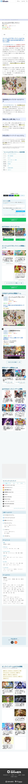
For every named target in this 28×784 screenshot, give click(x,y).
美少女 (15, 589)
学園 (20, 590)
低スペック (12, 159)
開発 (16, 580)
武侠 (11, 594)
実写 (12, 589)
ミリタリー (9, 590)
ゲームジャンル (6, 541)
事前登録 (13, 580)
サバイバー (9, 604)
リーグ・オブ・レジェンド (9, 502)
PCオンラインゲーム (7, 524)
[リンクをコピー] (22, 195)
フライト (15, 549)
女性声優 (4, 589)
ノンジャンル (5, 569)
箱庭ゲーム (5, 675)
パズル (17, 564)
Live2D (22, 604)
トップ (3, 19)
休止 (19, 580)
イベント (4, 262)
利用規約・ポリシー (14, 776)
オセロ (7, 566)
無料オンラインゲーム (7, 521)
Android (8, 534)
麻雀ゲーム (20, 677)
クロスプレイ (19, 603)
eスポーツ (5, 586)
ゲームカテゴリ (6, 576)
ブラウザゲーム (6, 537)
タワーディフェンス (11, 554)
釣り (6, 560)
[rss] (15, 643)
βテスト (10, 580)
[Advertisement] (14, 11)
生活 (9, 594)
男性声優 (20, 587)
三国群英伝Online (14, 331)
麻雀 (19, 564)
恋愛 (12, 586)
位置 (13, 601)
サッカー (4, 558)
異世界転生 (22, 592)
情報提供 (23, 776)
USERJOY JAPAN (4, 24)
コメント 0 (14, 25)
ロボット (4, 590)
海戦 (13, 594)
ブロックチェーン (12, 587)
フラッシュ (18, 604)
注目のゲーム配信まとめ (10, 369)
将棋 (4, 566)
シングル (7, 601)
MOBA (21, 554)
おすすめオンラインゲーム (11, 227)
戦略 (4, 554)
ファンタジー (19, 589)
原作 (4, 587)
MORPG (9, 545)
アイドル (4, 592)
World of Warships (8, 498)
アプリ (9, 159)
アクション (5, 548)
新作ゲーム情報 (10, 383)
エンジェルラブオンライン (12, 153)
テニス (17, 558)
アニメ (15, 586)
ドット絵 (18, 586)
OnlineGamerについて (6, 776)
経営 (6, 554)
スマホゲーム (6, 530)
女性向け (22, 586)
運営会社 (15, 777)
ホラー (23, 590)
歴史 (12, 590)
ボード (14, 564)
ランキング (6, 526)
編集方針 (19, 776)
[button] (25, 235)
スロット (18, 566)
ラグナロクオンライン (8, 488)
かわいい (9, 28)
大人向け (7, 587)
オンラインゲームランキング (9, 482)
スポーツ (5, 557)
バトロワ (13, 604)
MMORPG (6, 28)
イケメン (11, 592)
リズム (4, 570)
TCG (11, 564)
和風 (18, 592)
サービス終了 (5, 581)
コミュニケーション (9, 570)
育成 (16, 554)
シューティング (5, 549)
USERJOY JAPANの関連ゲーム (11, 294)
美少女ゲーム (15, 675)
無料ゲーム (5, 672)
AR (15, 603)
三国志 (18, 590)
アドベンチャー (20, 570)
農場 (6, 594)
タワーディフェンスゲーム (7, 677)
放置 (11, 601)
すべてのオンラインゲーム (8, 516)
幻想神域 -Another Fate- (9, 493)
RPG (3, 28)
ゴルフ (11, 558)
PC (9, 27)
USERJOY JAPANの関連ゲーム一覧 (14, 363)
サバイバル (15, 592)
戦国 (15, 590)
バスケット (21, 558)
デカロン (6, 495)
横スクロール (17, 598)
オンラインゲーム (7, 19)
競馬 (4, 560)
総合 (6, 484)
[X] (12, 643)
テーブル (5, 563)
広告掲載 (12, 777)
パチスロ (14, 566)
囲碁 (22, 564)
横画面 (22, 601)
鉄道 (4, 594)
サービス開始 (5, 383)
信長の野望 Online (7, 491)
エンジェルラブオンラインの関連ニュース (13, 247)
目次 (4, 34)
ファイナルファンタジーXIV (9, 486)
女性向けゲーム (5, 679)
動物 (8, 592)
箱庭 (18, 554)
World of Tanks (7, 500)
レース (14, 558)
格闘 (18, 549)
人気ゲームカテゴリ (7, 513)
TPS (12, 549)
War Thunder (7, 507)
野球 (8, 558)
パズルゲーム (15, 677)
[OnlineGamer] (14, 774)
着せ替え (15, 570)
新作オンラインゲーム (12, 526)
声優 (17, 587)
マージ (10, 603)
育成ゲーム (10, 675)
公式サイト (9, 169)
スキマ (16, 601)
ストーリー (9, 589)
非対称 (4, 601)
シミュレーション (6, 552)
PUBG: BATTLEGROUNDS (9, 505)
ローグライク (5, 603)
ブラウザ (7, 598)
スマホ (21, 484)
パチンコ (10, 566)
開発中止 (22, 580)
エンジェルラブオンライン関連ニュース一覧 (14, 283)
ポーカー (7, 564)
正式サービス (4, 27)
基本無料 (9, 163)
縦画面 (19, 601)
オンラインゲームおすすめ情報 (12, 668)
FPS (10, 549)
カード (4, 564)
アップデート (8, 262)
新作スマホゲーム (12, 532)
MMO (16, 159)
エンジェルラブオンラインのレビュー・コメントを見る (14, 214)
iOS (4, 534)
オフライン (5, 604)
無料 (7, 27)
